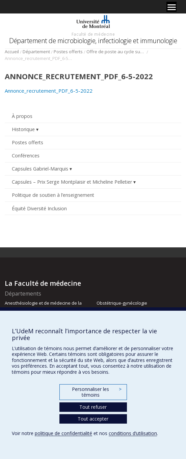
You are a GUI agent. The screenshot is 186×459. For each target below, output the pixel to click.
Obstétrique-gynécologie (122, 303)
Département (36, 52)
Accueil (12, 52)
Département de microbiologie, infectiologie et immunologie (93, 40)
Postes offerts (68, 52)
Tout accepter (93, 419)
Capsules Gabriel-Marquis (40, 168)
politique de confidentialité (63, 433)
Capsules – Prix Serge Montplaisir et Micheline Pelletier (72, 182)
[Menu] (171, 7)
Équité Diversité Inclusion (39, 208)
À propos (22, 116)
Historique (23, 129)
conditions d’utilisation (133, 433)
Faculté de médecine (93, 34)
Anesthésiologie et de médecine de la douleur (43, 306)
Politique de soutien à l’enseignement (53, 195)
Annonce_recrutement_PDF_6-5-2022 (48, 90)
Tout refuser (93, 407)
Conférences (25, 155)
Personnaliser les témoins (96, 392)
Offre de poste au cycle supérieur (115, 52)
